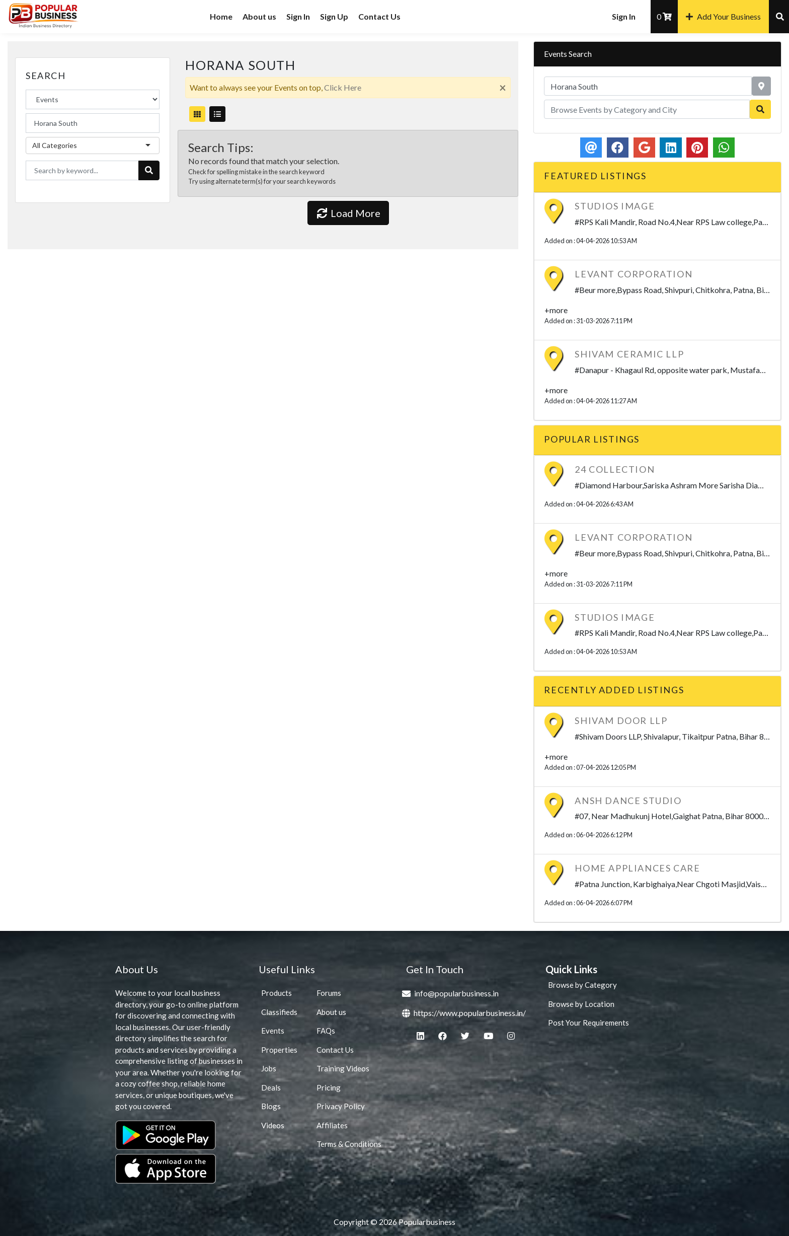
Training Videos (343, 1068)
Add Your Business (723, 16)
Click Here (342, 87)
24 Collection (615, 469)
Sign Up (334, 16)
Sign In (298, 16)
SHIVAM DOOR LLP (621, 720)
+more (556, 310)
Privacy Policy (341, 1106)
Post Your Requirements (588, 1022)
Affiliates (332, 1125)
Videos (272, 1125)
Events (272, 1030)
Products (276, 992)
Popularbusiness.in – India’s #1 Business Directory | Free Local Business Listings (70, 19)
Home (221, 16)
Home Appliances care (637, 868)
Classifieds (279, 1011)
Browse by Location (581, 1003)
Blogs (271, 1106)
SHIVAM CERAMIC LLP (629, 353)
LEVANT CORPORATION (633, 273)
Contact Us (379, 16)
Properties (279, 1049)
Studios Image (615, 205)
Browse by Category (582, 984)
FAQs (326, 1030)
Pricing (329, 1087)
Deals (271, 1087)
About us (259, 16)
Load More (348, 213)
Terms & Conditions (349, 1143)
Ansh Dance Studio (628, 800)
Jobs (268, 1068)
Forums (329, 992)
